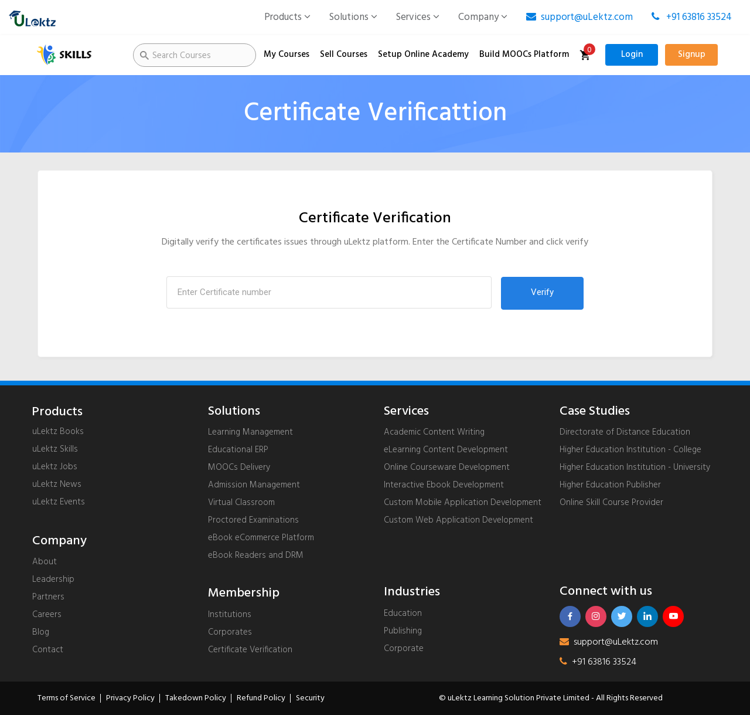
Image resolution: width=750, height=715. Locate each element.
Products (287, 17)
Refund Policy (261, 698)
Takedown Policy (195, 698)
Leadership (53, 579)
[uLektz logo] (32, 17)
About (44, 562)
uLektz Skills (55, 449)
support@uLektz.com (579, 17)
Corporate (404, 649)
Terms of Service (67, 698)
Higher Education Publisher (610, 485)
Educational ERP (238, 450)
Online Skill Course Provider (611, 503)
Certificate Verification (250, 650)
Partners (48, 597)
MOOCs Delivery (239, 467)
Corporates (230, 632)
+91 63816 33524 (692, 17)
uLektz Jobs (54, 467)
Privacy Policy (130, 698)
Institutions (229, 615)
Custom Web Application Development (458, 520)
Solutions (353, 17)
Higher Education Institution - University (635, 467)
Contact (47, 650)
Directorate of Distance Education (625, 432)
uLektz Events (58, 502)
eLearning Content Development (446, 450)
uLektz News (56, 484)
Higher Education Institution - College (630, 450)
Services (417, 17)
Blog (40, 632)
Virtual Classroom (241, 503)
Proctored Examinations (253, 520)
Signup (691, 55)
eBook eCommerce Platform (261, 538)
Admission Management (254, 485)
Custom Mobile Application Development (462, 503)
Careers (47, 615)
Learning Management (250, 432)
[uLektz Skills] (76, 55)
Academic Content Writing (434, 432)
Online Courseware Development (447, 467)
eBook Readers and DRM (256, 555)
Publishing (403, 631)
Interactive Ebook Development (444, 485)
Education (403, 613)
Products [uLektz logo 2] (57, 412)
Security (310, 698)
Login (632, 55)
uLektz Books (58, 432)
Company (482, 17)
